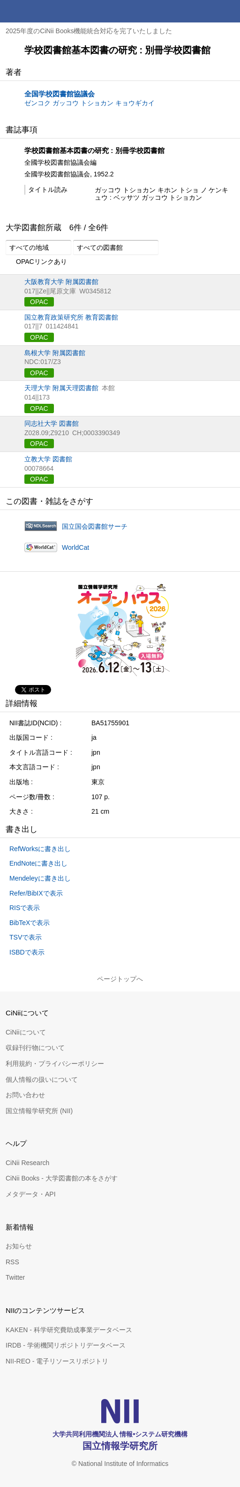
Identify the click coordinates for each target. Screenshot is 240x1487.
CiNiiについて (26, 1032)
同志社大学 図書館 (51, 423)
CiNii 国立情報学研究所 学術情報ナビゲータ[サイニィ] (41, 11)
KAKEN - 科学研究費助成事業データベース (69, 1330)
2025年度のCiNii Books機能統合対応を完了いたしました (89, 31)
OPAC (39, 302)
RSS (12, 1262)
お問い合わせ (25, 1095)
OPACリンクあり (36, 262)
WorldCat (75, 547)
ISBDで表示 (27, 952)
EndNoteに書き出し (38, 863)
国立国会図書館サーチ (95, 526)
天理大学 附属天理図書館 (61, 388)
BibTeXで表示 (29, 922)
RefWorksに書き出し (40, 849)
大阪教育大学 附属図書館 (61, 281)
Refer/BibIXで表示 (36, 893)
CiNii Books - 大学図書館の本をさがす (62, 1178)
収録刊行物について (35, 1047)
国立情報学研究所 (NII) (39, 1111)
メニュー (228, 11)
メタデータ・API (31, 1194)
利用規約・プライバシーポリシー (55, 1063)
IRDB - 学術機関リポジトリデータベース (66, 1345)
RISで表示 (24, 907)
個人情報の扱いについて (42, 1079)
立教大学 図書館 (48, 459)
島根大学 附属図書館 (54, 353)
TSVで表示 (25, 937)
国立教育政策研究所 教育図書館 (71, 317)
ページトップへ (120, 979)
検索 (206, 11)
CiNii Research (27, 1162)
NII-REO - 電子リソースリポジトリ (57, 1361)
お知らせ (19, 1246)
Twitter (15, 1277)
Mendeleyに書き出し (40, 878)
